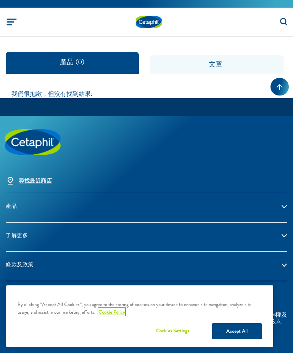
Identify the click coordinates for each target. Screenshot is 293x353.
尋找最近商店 (35, 181)
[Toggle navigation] (11, 22)
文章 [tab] (217, 64)
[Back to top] (279, 87)
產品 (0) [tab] (72, 62)
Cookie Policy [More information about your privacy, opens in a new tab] (111, 312)
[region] (139, 316)
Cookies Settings (172, 330)
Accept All (237, 331)
